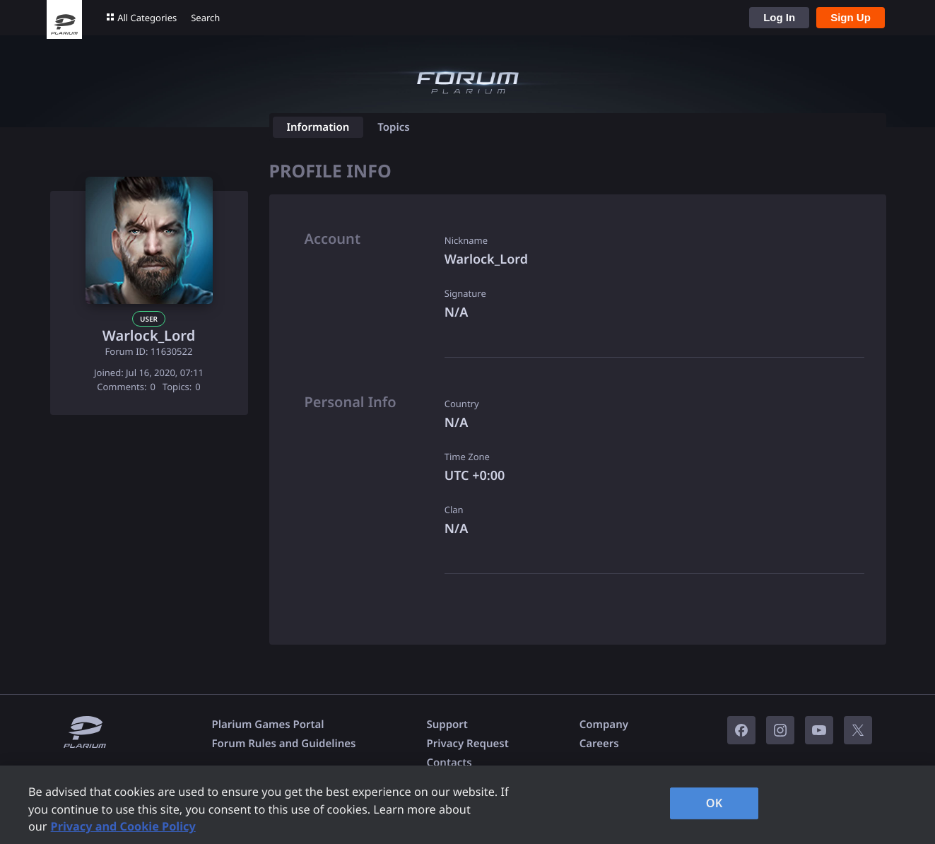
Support (446, 724)
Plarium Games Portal (268, 724)
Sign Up (850, 17)
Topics (393, 127)
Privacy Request (467, 744)
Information (318, 127)
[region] (467, 805)
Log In (779, 17)
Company (604, 724)
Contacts (448, 763)
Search (205, 17)
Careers (599, 744)
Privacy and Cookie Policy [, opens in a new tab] (123, 826)
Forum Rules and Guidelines (284, 744)
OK (714, 803)
